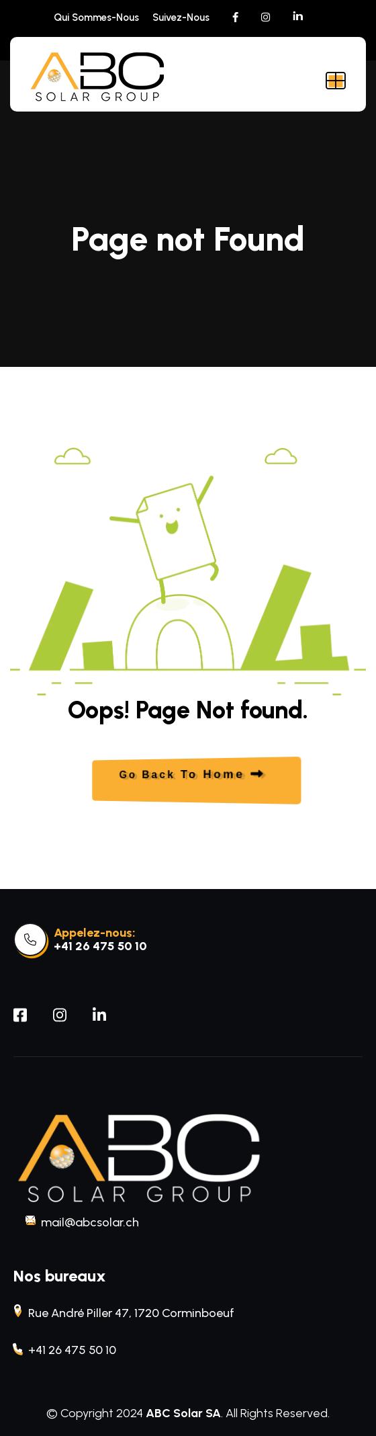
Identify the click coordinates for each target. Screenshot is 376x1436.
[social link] (235, 17)
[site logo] (97, 77)
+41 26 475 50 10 (100, 946)
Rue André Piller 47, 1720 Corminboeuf (123, 1312)
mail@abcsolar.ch (82, 1221)
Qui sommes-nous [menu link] (96, 17)
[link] (30, 939)
